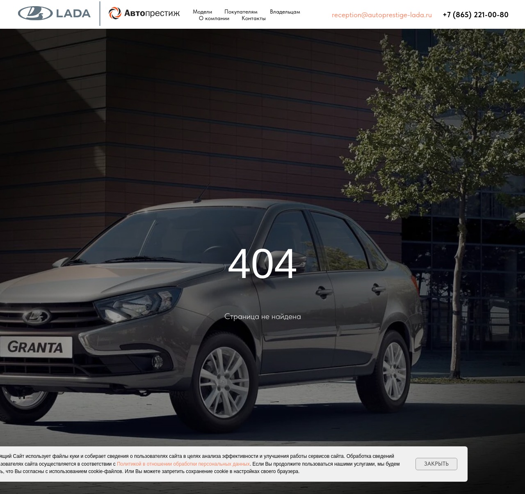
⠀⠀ (437, 14)
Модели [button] (202, 11)
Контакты (254, 18)
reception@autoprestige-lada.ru (382, 14)
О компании (214, 18)
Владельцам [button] (285, 11)
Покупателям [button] (241, 11)
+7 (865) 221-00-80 (476, 14)
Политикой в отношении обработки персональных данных (183, 464)
